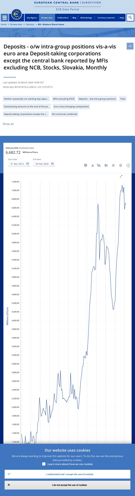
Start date (12, 159)
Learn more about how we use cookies (70, 464)
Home (4, 24)
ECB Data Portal (67, 9)
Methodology (86, 17)
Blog (74, 17)
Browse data (47, 17)
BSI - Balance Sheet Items (51, 24)
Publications (63, 17)
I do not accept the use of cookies (69, 485)
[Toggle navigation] (4, 17)
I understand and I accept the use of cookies (69, 474)
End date (37, 159)
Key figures (32, 17)
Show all (8, 124)
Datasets (30, 24)
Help (122, 17)
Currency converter (106, 17)
